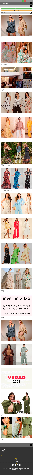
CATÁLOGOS (16, 8)
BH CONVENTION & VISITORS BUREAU (7, 452)
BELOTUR (3, 451)
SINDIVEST (3, 449)
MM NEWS (3, 39)
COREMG (3, 450)
